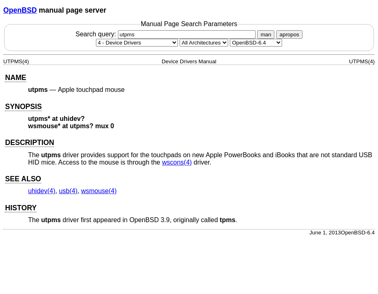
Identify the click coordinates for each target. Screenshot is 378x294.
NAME (15, 78)
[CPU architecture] (204, 43)
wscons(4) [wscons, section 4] (177, 162)
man (265, 34)
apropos (289, 34)
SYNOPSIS (23, 106)
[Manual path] (256, 43)
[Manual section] (137, 43)
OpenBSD (20, 10)
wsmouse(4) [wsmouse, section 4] (99, 190)
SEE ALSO (23, 179)
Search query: (167, 34)
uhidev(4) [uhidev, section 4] (42, 190)
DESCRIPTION (29, 142)
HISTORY (20, 208)
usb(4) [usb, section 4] (68, 190)
